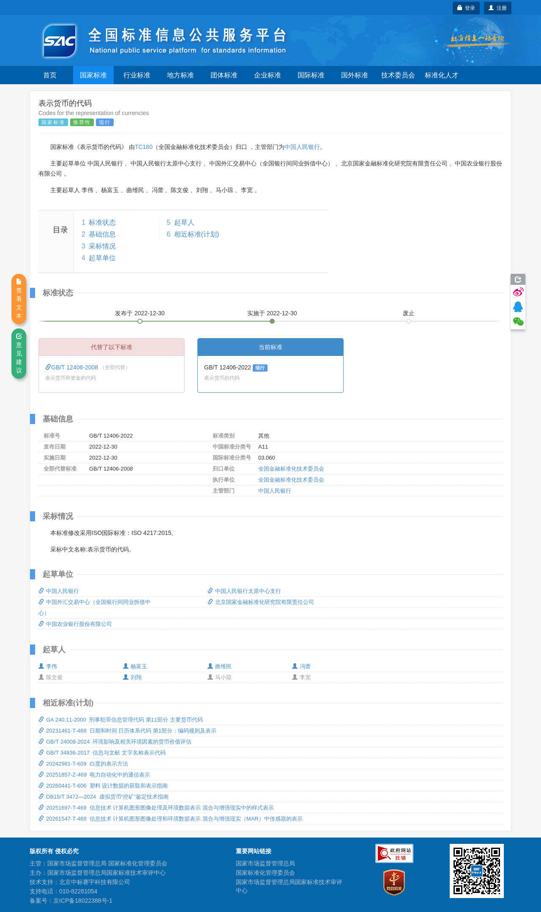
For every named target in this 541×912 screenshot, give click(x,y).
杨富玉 (135, 666)
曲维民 (220, 666)
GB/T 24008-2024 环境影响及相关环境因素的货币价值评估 (114, 741)
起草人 (184, 222)
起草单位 (102, 258)
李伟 (47, 666)
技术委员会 (398, 75)
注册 (498, 8)
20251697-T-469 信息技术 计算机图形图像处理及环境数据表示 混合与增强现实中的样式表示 (156, 808)
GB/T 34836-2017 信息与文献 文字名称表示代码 (102, 752)
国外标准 (354, 75)
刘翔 (132, 677)
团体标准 (224, 75)
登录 (466, 8)
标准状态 (102, 222)
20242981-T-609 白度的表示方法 (83, 763)
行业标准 (136, 75)
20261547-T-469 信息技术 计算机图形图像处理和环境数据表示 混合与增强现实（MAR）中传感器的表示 (170, 819)
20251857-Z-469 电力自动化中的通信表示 (94, 774)
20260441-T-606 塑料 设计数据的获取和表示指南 (103, 786)
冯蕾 (301, 666)
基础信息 (102, 234)
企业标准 (267, 75)
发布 (140, 313)
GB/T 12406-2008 (72, 367)
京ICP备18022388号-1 (82, 900)
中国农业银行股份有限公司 (75, 624)
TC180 (144, 146)
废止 (409, 313)
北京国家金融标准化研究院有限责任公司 (261, 602)
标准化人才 (442, 75)
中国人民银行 (302, 146)
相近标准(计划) (196, 234)
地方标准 (180, 75)
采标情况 (102, 246)
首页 (50, 75)
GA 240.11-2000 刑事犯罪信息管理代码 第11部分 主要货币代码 (120, 719)
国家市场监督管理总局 (265, 863)
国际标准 (311, 75)
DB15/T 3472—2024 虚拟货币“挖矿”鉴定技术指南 (103, 797)
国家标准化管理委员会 (265, 872)
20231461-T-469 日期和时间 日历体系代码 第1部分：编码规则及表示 (127, 730)
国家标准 (93, 75)
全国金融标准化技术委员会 (291, 469)
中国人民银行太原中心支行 (244, 591)
